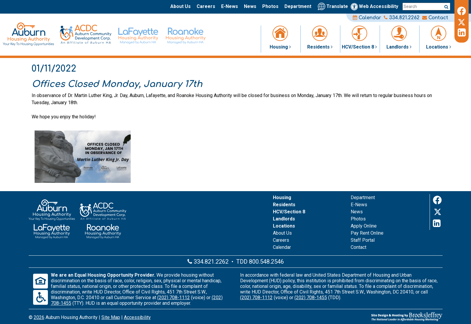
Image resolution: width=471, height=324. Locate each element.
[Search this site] (426, 6)
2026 (39, 317)
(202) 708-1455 (310, 297)
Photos (270, 6)
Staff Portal (363, 240)
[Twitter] (461, 21)
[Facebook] (461, 10)
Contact (435, 17)
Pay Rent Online (367, 233)
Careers (206, 6)
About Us (180, 6)
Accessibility (137, 317)
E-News (229, 6)
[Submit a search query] (446, 6)
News (250, 6)
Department (297, 6)
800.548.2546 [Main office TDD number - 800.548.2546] (266, 261)
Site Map (110, 317)
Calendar (367, 17)
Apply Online (364, 226)
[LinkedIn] (461, 32)
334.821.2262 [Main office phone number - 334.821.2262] (402, 17)
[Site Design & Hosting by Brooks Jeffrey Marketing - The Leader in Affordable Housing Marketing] (374, 316)
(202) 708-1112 (173, 297)
